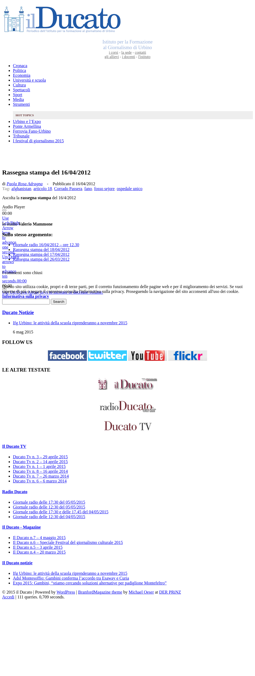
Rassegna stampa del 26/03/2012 (41, 259)
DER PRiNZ (170, 592)
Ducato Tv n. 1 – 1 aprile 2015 (39, 466)
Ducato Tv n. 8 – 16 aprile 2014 (40, 471)
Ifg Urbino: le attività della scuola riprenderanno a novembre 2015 (70, 323)
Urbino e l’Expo (27, 121)
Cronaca (20, 65)
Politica (19, 70)
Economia (21, 75)
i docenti (128, 57)
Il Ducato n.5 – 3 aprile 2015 (37, 547)
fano (88, 188)
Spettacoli (21, 90)
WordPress (65, 592)
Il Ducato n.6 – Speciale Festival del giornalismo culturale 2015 (68, 542)
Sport (17, 94)
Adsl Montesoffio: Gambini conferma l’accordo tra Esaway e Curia (71, 578)
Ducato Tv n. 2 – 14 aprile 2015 (40, 461)
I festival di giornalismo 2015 (38, 141)
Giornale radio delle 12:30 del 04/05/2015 (49, 516)
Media (18, 99)
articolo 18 (42, 188)
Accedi (8, 597)
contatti (140, 52)
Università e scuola (29, 80)
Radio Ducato (14, 491)
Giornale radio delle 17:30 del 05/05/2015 (49, 502)
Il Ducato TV (14, 446)
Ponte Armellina (27, 126)
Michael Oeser (141, 592)
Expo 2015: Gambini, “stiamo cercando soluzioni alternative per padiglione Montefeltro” (90, 583)
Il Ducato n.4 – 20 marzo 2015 (39, 552)
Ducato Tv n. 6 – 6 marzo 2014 (40, 481)
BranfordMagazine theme (100, 592)
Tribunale (21, 136)
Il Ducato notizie (17, 563)
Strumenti (21, 104)
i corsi (113, 52)
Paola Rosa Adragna (24, 183)
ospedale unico (130, 188)
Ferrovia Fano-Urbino (32, 131)
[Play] (4, 210)
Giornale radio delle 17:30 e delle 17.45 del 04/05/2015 (60, 512)
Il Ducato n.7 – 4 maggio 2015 (39, 537)
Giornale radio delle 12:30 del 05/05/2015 (49, 507)
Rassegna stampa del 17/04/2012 (41, 254)
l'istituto (144, 57)
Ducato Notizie (18, 312)
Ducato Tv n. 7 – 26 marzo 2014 (41, 476)
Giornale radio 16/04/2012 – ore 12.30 (46, 244)
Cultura (19, 85)
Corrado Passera (68, 188)
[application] (127, 213)
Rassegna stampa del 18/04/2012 (41, 249)
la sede (126, 52)
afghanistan (21, 188)
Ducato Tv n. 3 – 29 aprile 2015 (40, 457)
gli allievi (112, 57)
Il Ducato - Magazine (21, 527)
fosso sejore (104, 188)
